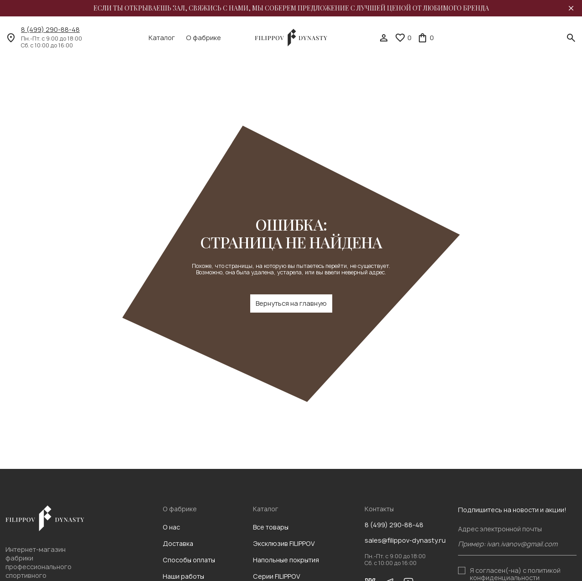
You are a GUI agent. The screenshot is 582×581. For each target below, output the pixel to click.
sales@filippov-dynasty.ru (405, 540)
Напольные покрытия (286, 559)
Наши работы (183, 576)
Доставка (178, 543)
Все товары (270, 527)
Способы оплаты (189, 559)
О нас (171, 527)
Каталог (162, 37)
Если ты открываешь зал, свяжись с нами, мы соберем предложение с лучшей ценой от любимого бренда (291, 8)
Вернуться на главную (291, 303)
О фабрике (203, 37)
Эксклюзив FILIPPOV (284, 543)
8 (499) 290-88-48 (50, 29)
